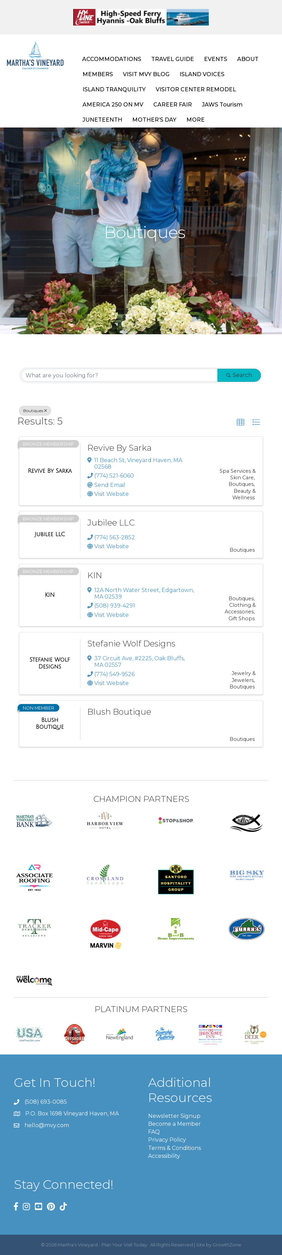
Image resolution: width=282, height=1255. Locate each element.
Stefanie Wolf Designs (131, 644)
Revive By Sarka (119, 448)
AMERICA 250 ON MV (112, 104)
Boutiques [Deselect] (35, 410)
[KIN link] (50, 595)
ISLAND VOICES (201, 74)
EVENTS (215, 59)
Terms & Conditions (174, 1148)
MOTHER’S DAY (154, 119)
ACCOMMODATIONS (111, 59)
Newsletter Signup (174, 1116)
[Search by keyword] (119, 375)
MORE (195, 119)
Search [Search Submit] (239, 375)
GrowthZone (227, 1244)
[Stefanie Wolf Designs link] (49, 663)
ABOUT (248, 59)
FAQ (154, 1132)
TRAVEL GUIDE (172, 59)
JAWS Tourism (222, 104)
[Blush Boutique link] (49, 723)
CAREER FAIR (172, 104)
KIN (94, 575)
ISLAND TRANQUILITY (114, 89)
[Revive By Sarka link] (49, 471)
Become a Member (174, 1124)
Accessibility (164, 1156)
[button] (240, 422)
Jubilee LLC (111, 523)
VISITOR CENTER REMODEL (196, 89)
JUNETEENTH (102, 119)
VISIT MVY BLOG (146, 74)
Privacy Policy (167, 1139)
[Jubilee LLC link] (50, 534)
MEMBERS (97, 74)
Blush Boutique (119, 712)
